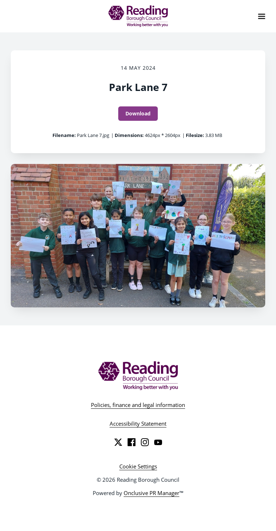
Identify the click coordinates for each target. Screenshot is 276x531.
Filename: (64, 135)
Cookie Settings (138, 466)
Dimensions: (129, 135)
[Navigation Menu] (261, 16)
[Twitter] (118, 442)
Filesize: (195, 135)
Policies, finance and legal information (138, 404)
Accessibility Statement (138, 423)
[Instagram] (145, 442)
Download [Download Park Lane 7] (138, 113)
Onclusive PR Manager (151, 492)
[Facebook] (131, 442)
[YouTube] (158, 442)
